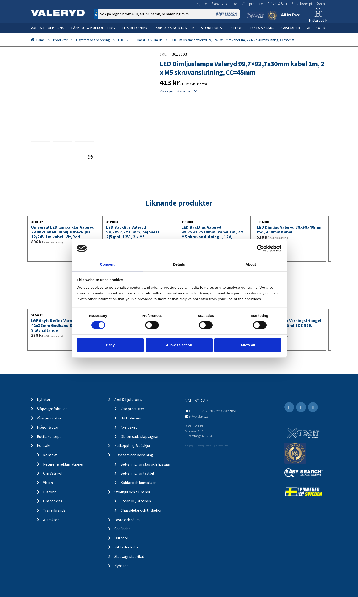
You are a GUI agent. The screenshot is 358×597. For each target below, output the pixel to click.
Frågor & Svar (277, 3)
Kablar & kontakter (174, 27)
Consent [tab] (107, 264)
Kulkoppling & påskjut (132, 445)
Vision (48, 482)
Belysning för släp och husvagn (146, 464)
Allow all (248, 345)
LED (120, 40)
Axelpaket (129, 427)
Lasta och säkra (127, 519)
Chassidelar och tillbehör (141, 510)
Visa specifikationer (178, 91)
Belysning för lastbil (137, 473)
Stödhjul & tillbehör (221, 27)
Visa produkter (132, 408)
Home (40, 40)
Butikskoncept (301, 3)
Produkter (60, 40)
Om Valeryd (52, 473)
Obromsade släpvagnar (140, 436)
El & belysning (135, 27)
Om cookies (52, 501)
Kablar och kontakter (138, 482)
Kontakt (321, 3)
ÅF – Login (316, 27)
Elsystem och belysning (93, 40)
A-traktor (51, 519)
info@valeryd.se (198, 416)
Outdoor (121, 538)
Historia (49, 491)
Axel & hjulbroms (47, 27)
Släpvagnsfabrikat (225, 3)
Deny (110, 345)
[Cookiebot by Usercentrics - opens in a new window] (260, 248)
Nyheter (202, 3)
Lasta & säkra (262, 27)
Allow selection (179, 345)
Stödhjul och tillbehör (132, 491)
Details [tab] (179, 264)
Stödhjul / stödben (136, 501)
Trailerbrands (54, 510)
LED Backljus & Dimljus (147, 40)
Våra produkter (253, 3)
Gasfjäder (290, 27)
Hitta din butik (126, 547)
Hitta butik (318, 20)
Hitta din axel (132, 418)
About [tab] (251, 264)
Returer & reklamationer (63, 464)
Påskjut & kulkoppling (93, 27)
